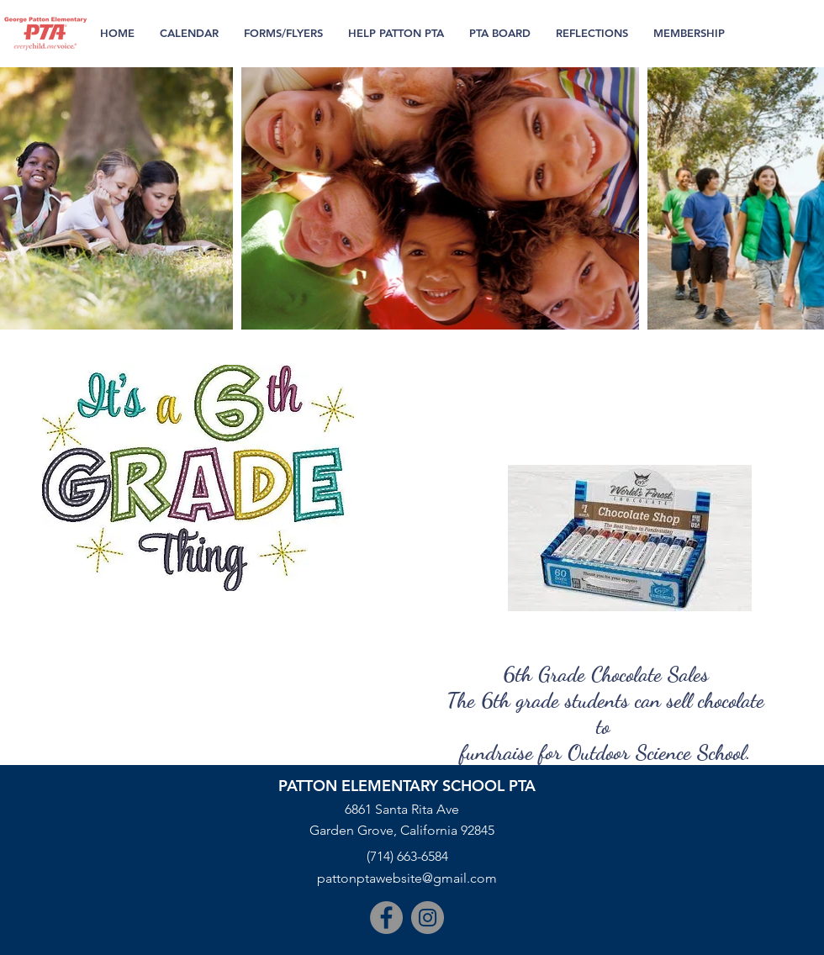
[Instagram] (427, 917)
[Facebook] (386, 917)
